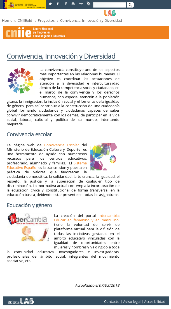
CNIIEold (25, 20)
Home (7, 20)
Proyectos (46, 20)
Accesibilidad (154, 301)
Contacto (112, 301)
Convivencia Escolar (61, 144)
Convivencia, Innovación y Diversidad (91, 20)
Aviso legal (131, 301)
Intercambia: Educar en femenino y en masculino (87, 217)
